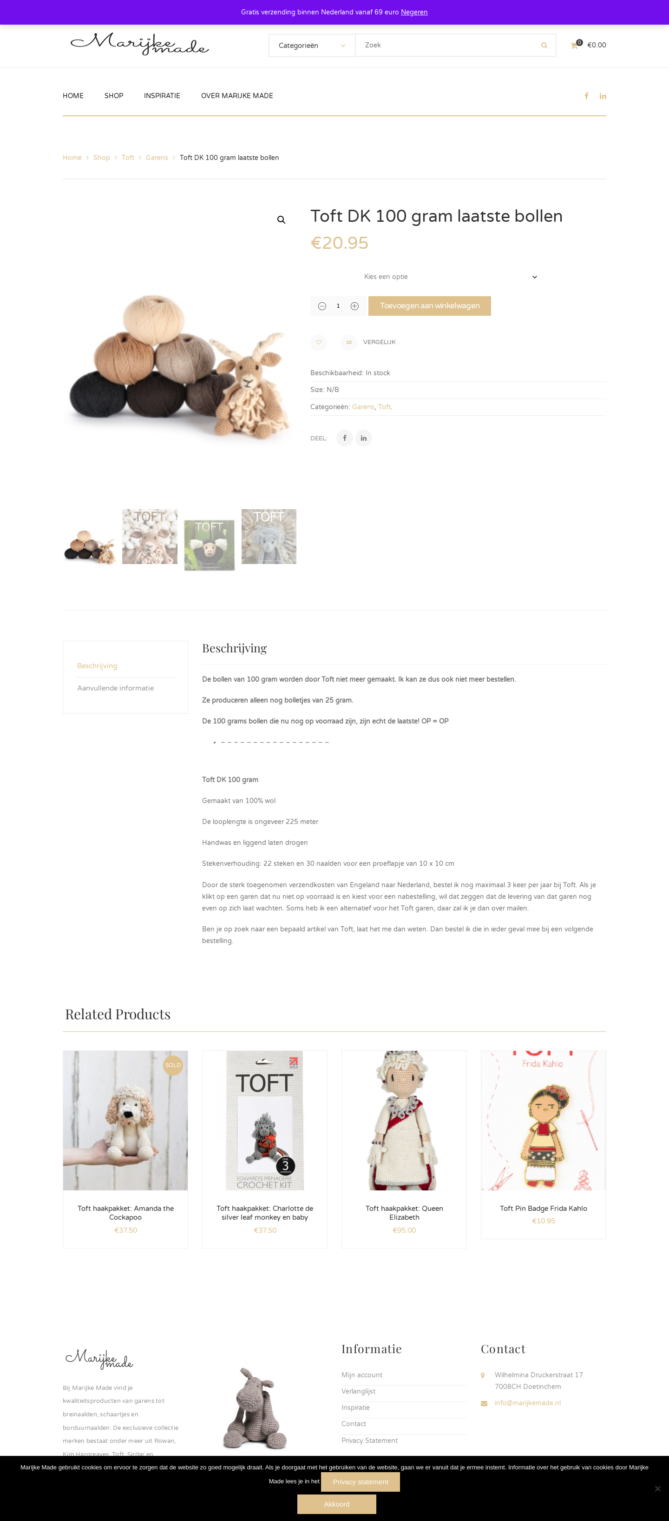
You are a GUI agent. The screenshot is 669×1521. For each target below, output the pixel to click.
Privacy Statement (369, 1439)
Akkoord (336, 1504)
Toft (128, 158)
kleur (320, 272)
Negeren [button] (414, 12)
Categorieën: (330, 407)
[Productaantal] (338, 306)
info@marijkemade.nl (528, 1402)
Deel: (318, 438)
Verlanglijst (358, 1390)
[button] (281, 220)
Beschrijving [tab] (97, 664)
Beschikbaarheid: (337, 373)
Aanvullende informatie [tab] (115, 687)
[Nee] (657, 1488)
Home (72, 158)
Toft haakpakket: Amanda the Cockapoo (126, 1212)
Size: (317, 390)
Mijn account (361, 1374)
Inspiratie (355, 1406)
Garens (157, 158)
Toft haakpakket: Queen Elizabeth (404, 1212)
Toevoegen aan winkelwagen (429, 306)
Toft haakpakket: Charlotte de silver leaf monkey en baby (264, 1212)
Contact (353, 1423)
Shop (101, 158)
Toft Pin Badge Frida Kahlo (543, 1207)
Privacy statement (360, 1482)
